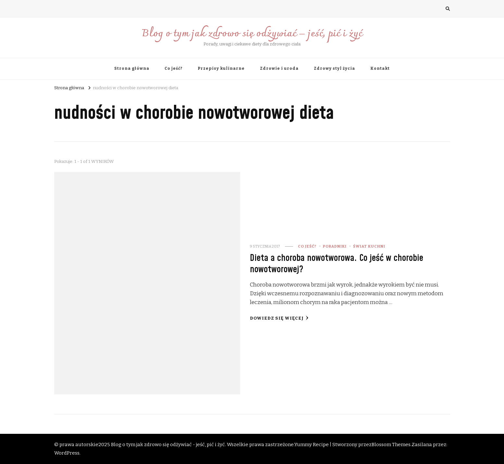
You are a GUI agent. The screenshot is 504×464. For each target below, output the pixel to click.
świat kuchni (369, 246)
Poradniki (335, 246)
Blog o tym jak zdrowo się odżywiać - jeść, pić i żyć (168, 444)
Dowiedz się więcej (279, 318)
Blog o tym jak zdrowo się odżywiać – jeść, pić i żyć (252, 33)
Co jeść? (173, 68)
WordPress (67, 453)
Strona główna (131, 68)
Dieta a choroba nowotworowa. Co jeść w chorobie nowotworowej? (336, 264)
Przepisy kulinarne (221, 68)
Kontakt (380, 68)
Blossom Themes (391, 444)
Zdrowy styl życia (334, 68)
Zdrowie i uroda (279, 68)
